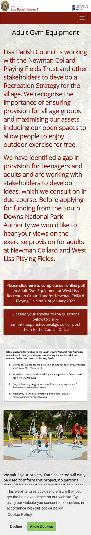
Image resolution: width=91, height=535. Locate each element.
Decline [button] (16, 526)
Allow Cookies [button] (41, 526)
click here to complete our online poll (52, 285)
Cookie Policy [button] (20, 515)
